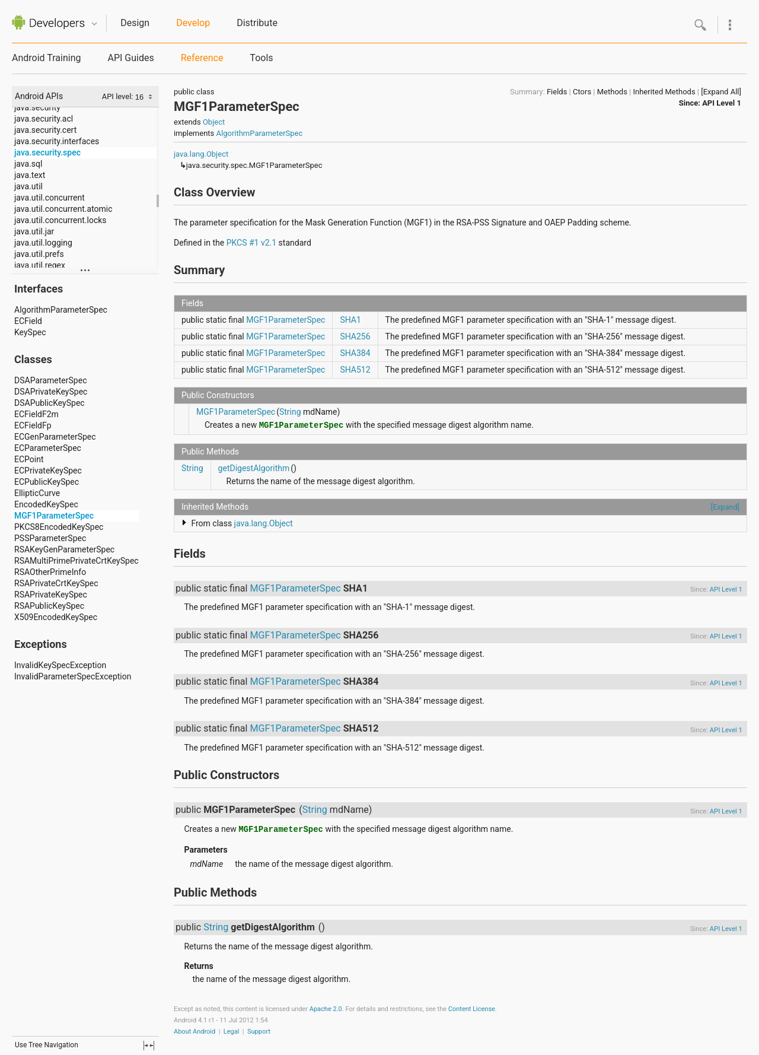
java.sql (28, 164)
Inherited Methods (664, 91)
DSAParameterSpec (50, 380)
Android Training (46, 57)
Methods (612, 91)
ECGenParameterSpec (55, 436)
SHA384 (355, 353)
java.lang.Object (201, 154)
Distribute (257, 22)
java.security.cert (45, 130)
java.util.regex (39, 265)
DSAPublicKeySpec (49, 403)
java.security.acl (43, 118)
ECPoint (29, 459)
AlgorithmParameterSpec (60, 309)
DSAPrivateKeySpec (50, 391)
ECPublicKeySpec (46, 482)
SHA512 (355, 369)
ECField (28, 321)
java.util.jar (34, 231)
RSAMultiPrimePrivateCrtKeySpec (76, 560)
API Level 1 (721, 102)
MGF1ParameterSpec (54, 515)
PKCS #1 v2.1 (251, 242)
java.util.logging (43, 242)
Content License (471, 1009)
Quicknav (94, 24)
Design (134, 22)
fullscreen (149, 1045)
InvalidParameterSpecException (72, 676)
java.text (29, 175)
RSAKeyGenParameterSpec (64, 549)
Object (214, 121)
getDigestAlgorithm (254, 468)
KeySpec (30, 332)
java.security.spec (47, 152)
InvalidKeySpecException (60, 665)
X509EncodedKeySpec (55, 617)
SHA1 (350, 320)
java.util (28, 186)
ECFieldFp (33, 425)
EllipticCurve (37, 493)
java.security (37, 107)
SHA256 (355, 336)
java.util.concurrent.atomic (63, 209)
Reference (202, 57)
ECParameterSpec (47, 448)
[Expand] (725, 507)
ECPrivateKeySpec (48, 470)
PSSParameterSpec (50, 538)
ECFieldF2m (36, 414)
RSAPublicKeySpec (49, 606)
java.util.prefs (39, 254)
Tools (261, 57)
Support (258, 1031)
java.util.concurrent (49, 197)
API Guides (130, 57)
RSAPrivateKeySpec (50, 594)
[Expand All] (721, 91)
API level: (118, 96)
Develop (193, 22)
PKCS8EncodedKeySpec (58, 527)
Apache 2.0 (326, 1009)
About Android (194, 1031)
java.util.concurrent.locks (60, 220)
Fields (557, 91)
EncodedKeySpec (46, 504)
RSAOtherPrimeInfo (50, 572)
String (290, 412)
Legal (232, 1031)
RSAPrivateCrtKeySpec (56, 583)
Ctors (582, 91)
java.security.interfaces (56, 141)
